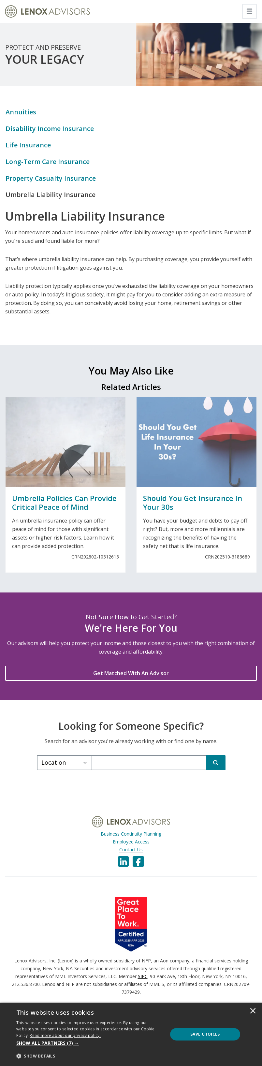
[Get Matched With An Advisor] (131, 673)
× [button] (252, 1011)
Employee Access (131, 842)
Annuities (21, 112)
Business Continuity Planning (131, 834)
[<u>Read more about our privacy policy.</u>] (65, 1035)
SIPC (143, 977)
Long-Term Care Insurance (48, 162)
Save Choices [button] (205, 1034)
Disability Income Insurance (50, 128)
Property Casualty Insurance (51, 178)
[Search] (216, 763)
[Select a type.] (64, 763)
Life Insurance (28, 145)
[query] (149, 763)
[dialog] (131, 1034)
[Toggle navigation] (249, 11)
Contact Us (131, 850)
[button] (89, 1043)
